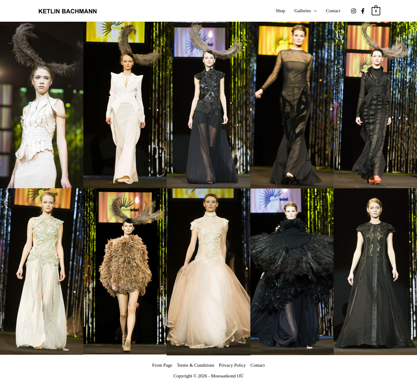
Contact (257, 365)
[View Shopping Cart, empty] (376, 10)
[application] (314, 10)
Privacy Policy (232, 365)
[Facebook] (363, 11)
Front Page (162, 365)
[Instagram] (353, 11)
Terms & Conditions (195, 365)
